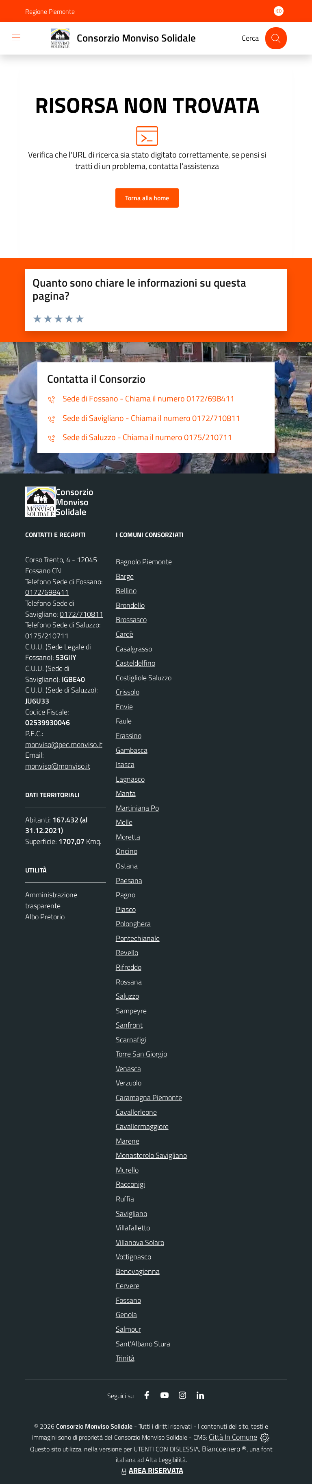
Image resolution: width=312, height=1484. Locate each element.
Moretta (128, 836)
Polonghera (133, 923)
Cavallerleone (136, 1112)
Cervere (127, 1285)
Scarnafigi (131, 1039)
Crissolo (127, 691)
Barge (125, 576)
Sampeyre (131, 1010)
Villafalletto (133, 1227)
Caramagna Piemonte (149, 1097)
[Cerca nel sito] (276, 38)
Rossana (129, 981)
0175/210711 (47, 635)
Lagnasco (130, 779)
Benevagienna (138, 1271)
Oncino (126, 851)
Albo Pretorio (45, 916)
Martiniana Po (137, 807)
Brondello (130, 605)
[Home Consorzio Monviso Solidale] (119, 38)
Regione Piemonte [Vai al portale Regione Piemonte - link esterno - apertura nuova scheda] (50, 11)
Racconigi (130, 1184)
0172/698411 (47, 592)
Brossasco (131, 619)
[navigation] (16, 37)
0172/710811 (81, 614)
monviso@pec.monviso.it (63, 744)
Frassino (128, 735)
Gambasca (131, 750)
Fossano (128, 1300)
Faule (124, 720)
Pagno (125, 894)
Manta (126, 793)
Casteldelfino (135, 663)
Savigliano (131, 1213)
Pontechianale (138, 938)
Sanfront (129, 1024)
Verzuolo (128, 1082)
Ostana (127, 865)
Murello (127, 1169)
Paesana (129, 880)
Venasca (128, 1068)
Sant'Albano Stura (143, 1343)
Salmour (128, 1329)
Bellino (126, 590)
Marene (127, 1140)
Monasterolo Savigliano (151, 1155)
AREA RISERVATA (151, 1470)
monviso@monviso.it (57, 766)
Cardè (124, 634)
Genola (126, 1314)
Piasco (126, 909)
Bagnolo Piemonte (144, 561)
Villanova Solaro (140, 1242)
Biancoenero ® (224, 1448)
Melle (124, 822)
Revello (127, 952)
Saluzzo (127, 996)
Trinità (125, 1357)
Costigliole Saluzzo (143, 677)
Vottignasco (133, 1256)
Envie (124, 706)
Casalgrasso (134, 648)
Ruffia (125, 1198)
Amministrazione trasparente (51, 900)
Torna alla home (147, 198)
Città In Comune (233, 1436)
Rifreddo (128, 967)
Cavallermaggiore (142, 1126)
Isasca (125, 764)
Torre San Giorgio (141, 1053)
